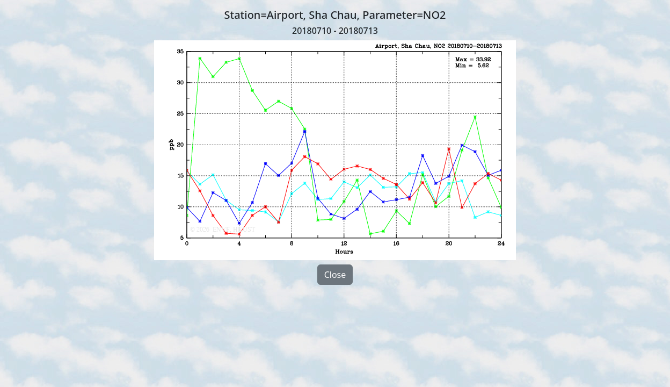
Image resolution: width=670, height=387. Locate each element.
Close (335, 275)
